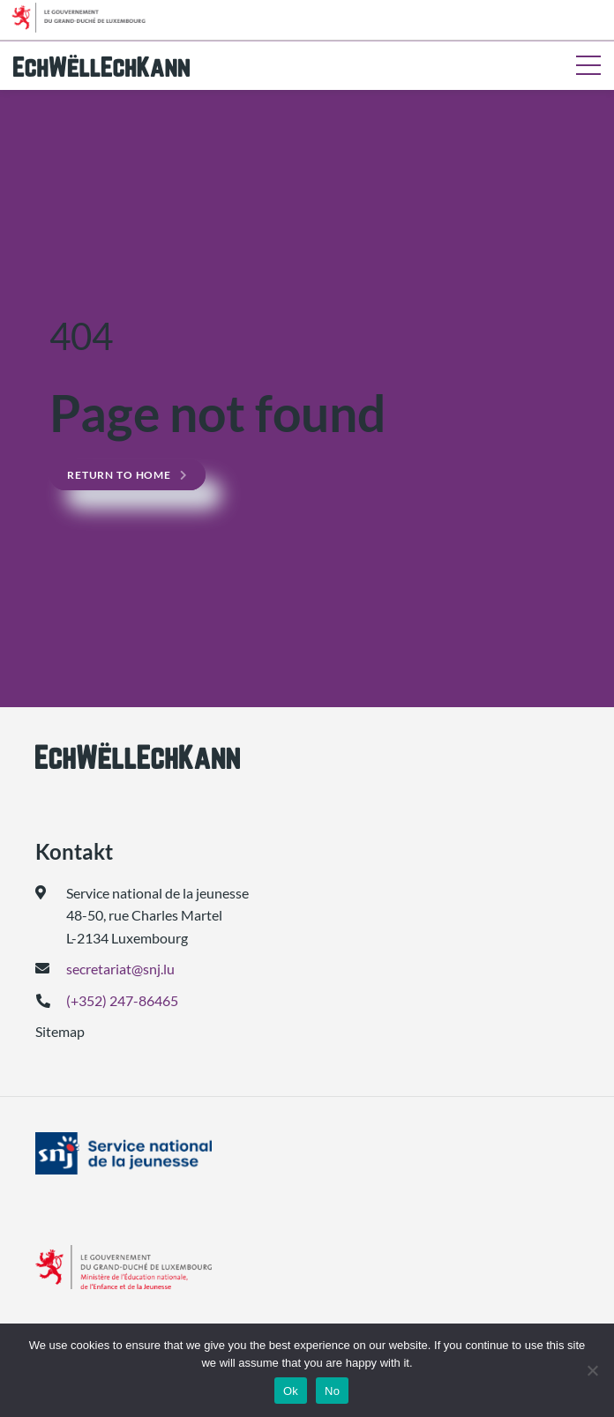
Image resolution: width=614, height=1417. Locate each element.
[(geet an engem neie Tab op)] (307, 1153)
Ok (290, 1391)
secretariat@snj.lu (120, 968)
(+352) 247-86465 (122, 1000)
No (332, 1391)
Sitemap (60, 1031)
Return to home (119, 474)
